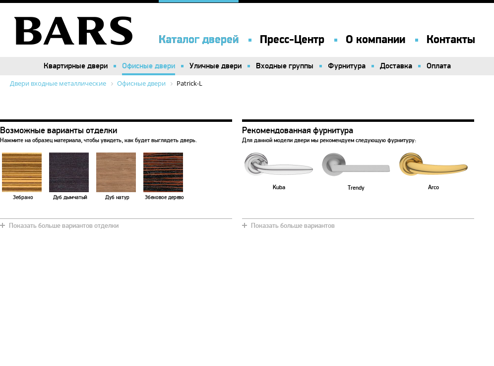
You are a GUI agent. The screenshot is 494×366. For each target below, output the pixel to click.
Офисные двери (148, 66)
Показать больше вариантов (293, 225)
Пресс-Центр (292, 39)
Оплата (439, 66)
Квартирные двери (76, 66)
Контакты (451, 39)
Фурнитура (347, 66)
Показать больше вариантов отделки (64, 225)
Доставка (396, 66)
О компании (375, 39)
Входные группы (284, 66)
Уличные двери (215, 66)
